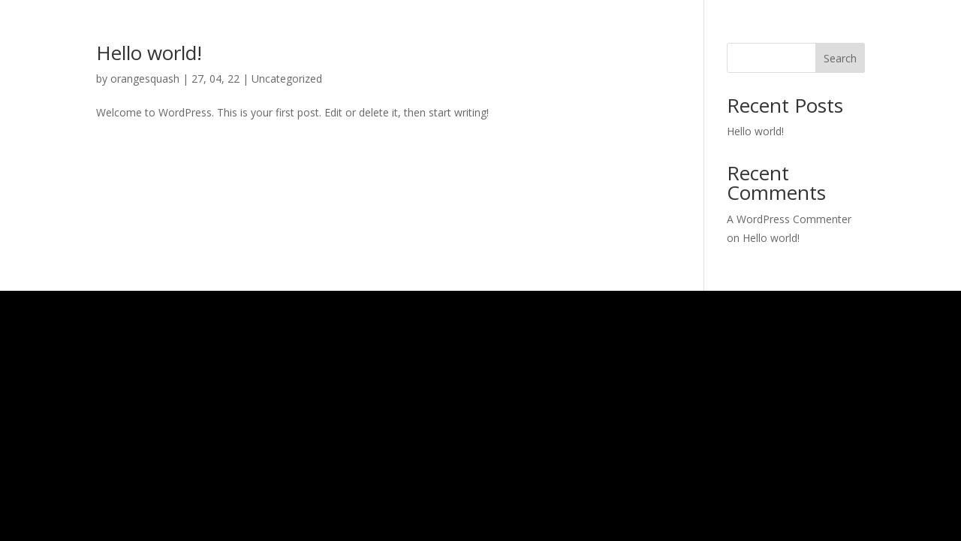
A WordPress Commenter (789, 219)
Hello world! (149, 52)
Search (840, 58)
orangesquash (144, 78)
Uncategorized (287, 78)
